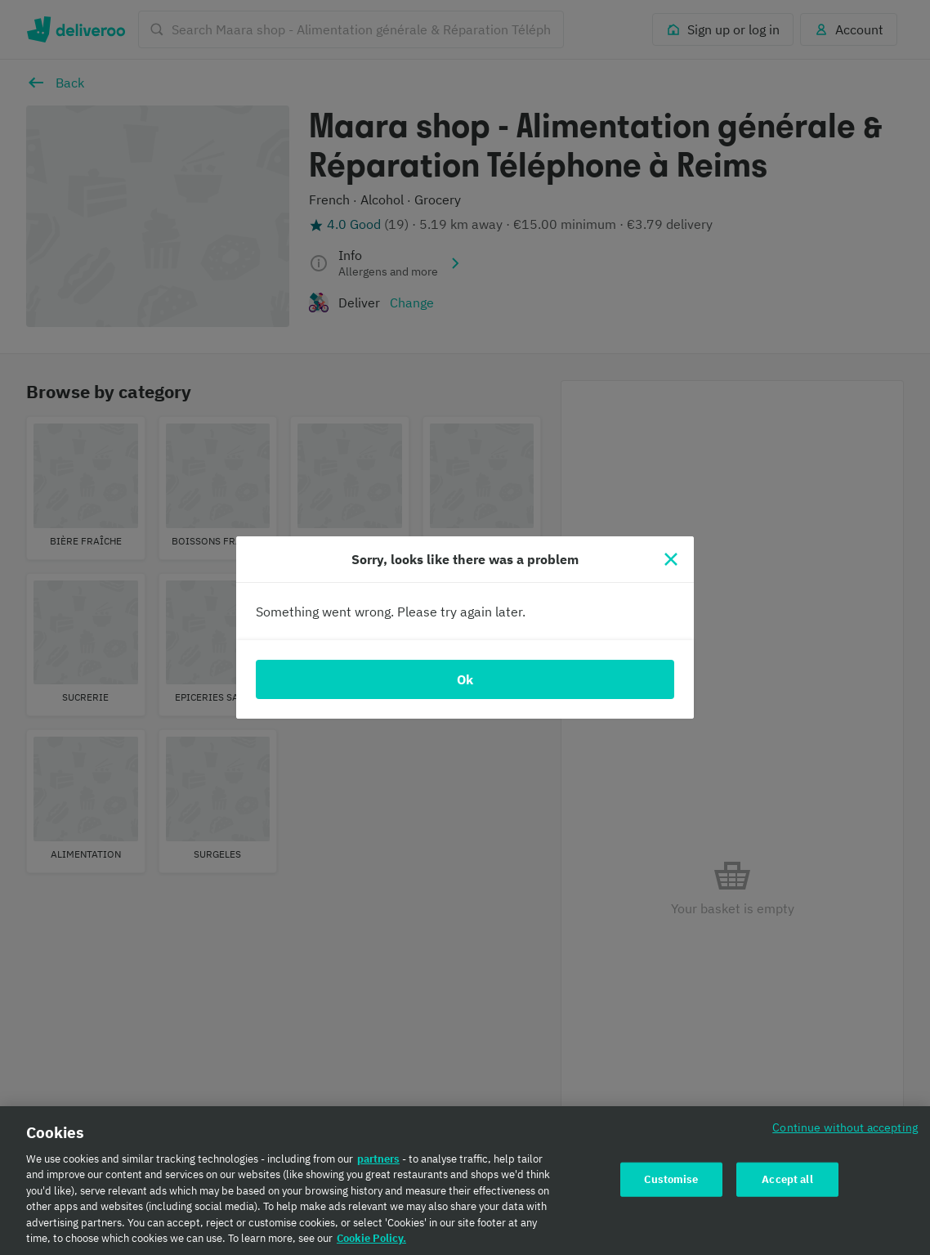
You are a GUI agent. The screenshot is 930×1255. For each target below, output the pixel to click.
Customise (671, 1186)
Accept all (787, 1186)
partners (378, 1165)
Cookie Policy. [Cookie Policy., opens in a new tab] (371, 1246)
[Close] (671, 559)
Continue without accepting (845, 1133)
